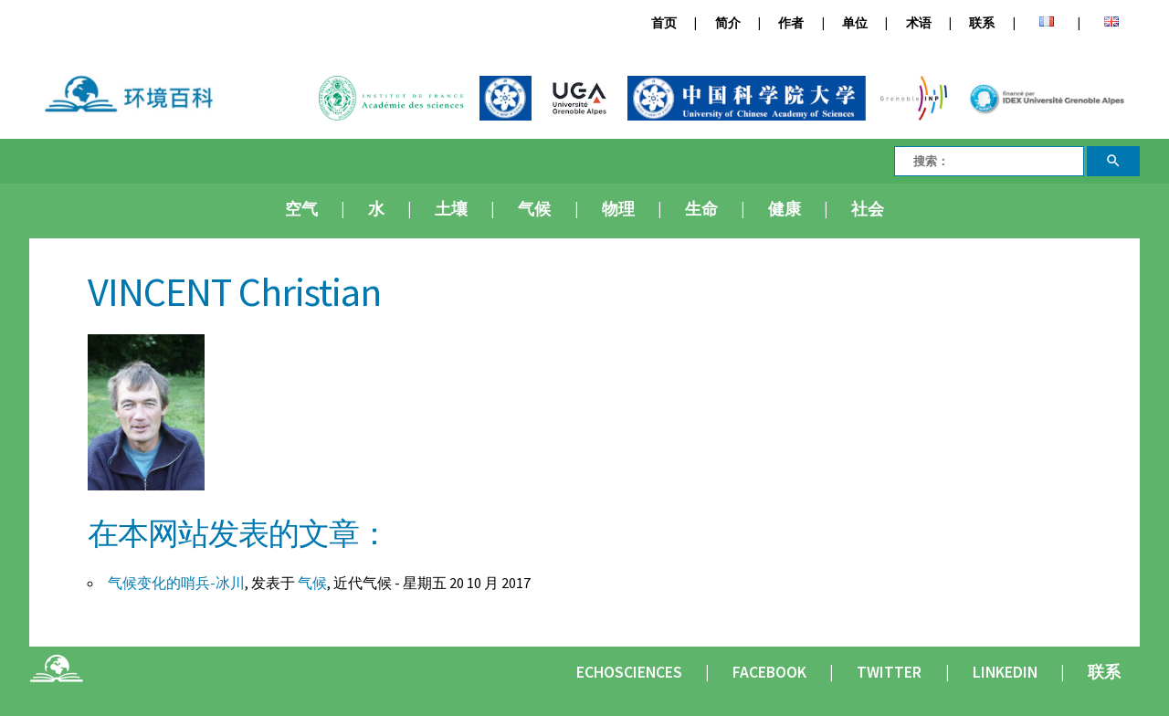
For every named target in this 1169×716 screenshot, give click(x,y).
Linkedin (1005, 672)
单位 (855, 23)
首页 (664, 23)
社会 (867, 209)
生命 (701, 209)
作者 (791, 23)
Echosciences (629, 672)
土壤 (451, 209)
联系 (982, 23)
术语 (919, 23)
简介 (728, 23)
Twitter (889, 672)
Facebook (769, 672)
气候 (534, 209)
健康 (784, 209)
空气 (301, 209)
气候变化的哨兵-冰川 (176, 583)
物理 (618, 209)
